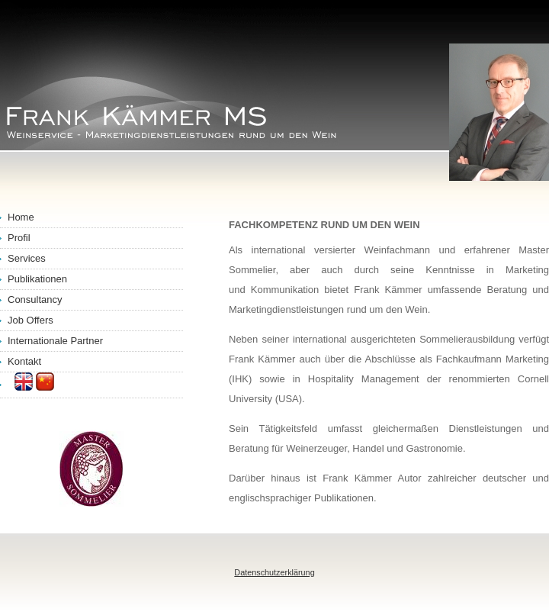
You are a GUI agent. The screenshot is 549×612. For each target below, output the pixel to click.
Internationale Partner (55, 340)
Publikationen (37, 279)
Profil (19, 237)
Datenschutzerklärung (274, 572)
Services (27, 258)
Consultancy (35, 299)
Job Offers (30, 320)
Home (21, 217)
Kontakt (24, 361)
